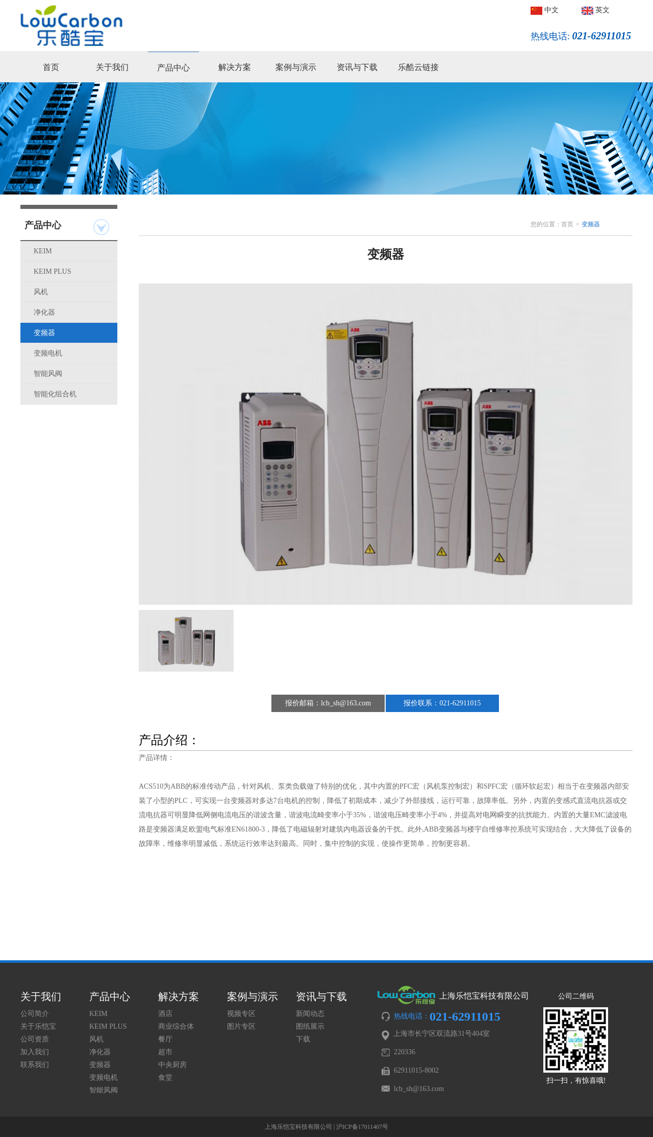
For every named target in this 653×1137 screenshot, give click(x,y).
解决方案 (234, 67)
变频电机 (48, 353)
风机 (41, 292)
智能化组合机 (55, 394)
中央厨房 (172, 1065)
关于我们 (112, 67)
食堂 (165, 1077)
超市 (165, 1052)
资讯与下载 (357, 67)
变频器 (44, 333)
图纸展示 (310, 1026)
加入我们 (34, 1052)
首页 (51, 67)
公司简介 (34, 1013)
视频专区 (241, 1013)
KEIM (43, 251)
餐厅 (165, 1039)
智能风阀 (48, 373)
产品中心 (173, 67)
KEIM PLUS (52, 271)
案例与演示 (295, 67)
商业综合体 (176, 1026)
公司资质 (34, 1039)
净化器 (44, 312)
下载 (303, 1039)
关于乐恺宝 (38, 1026)
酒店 (165, 1013)
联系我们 (34, 1065)
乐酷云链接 (418, 67)
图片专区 (241, 1026)
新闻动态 (310, 1013)
